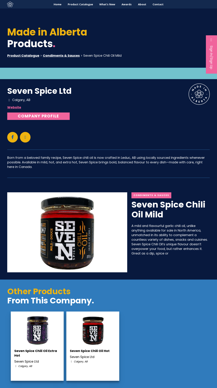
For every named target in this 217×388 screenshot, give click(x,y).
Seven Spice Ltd (39, 91)
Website (14, 107)
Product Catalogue (23, 55)
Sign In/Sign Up (211, 53)
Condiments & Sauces (61, 55)
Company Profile (38, 116)
